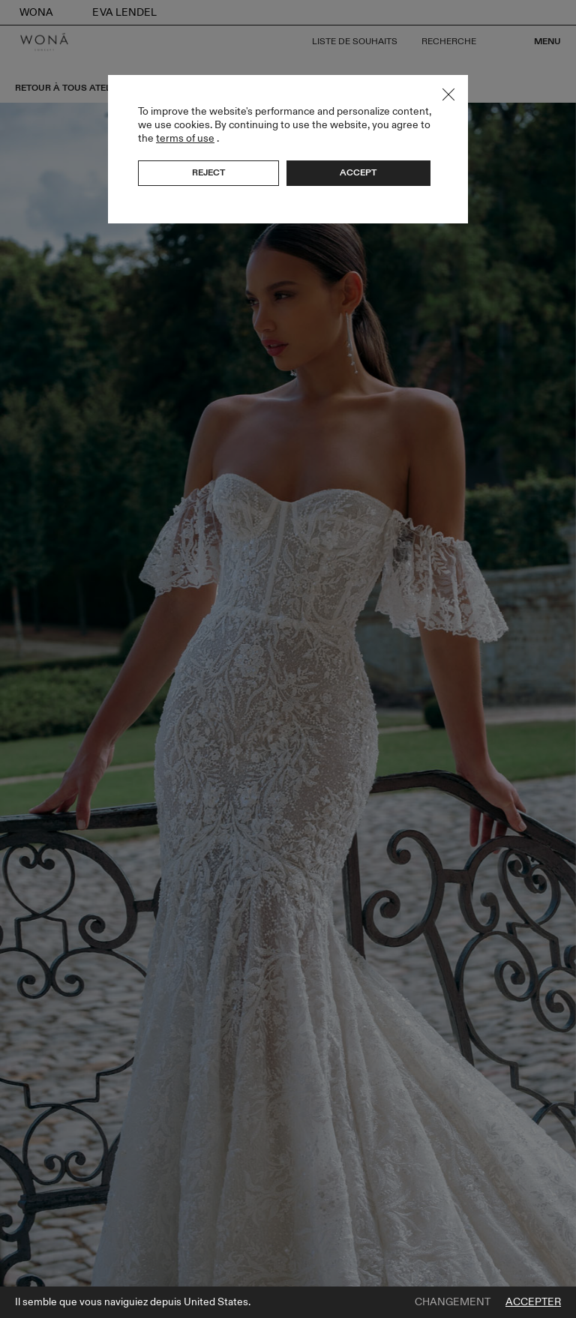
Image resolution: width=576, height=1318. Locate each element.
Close (448, 94)
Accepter (533, 1302)
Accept (358, 172)
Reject (208, 172)
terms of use (185, 138)
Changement (452, 1302)
